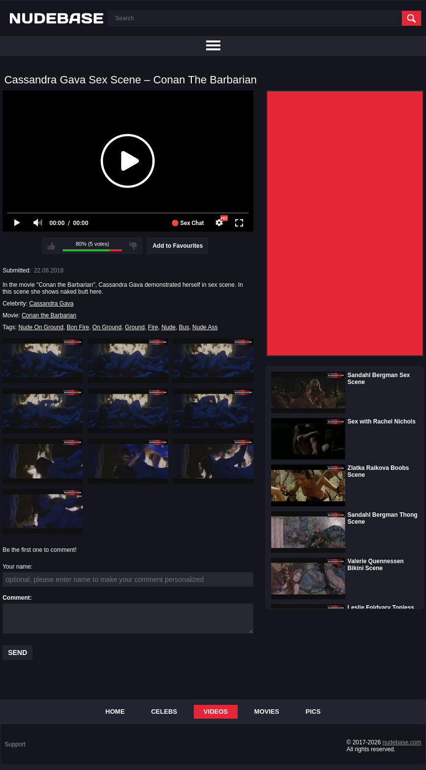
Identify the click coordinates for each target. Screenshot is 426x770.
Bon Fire (78, 327)
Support (15, 744)
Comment (16, 597)
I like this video (51, 245)
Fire (153, 327)
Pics (313, 711)
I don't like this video (133, 245)
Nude (168, 327)
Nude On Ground (40, 327)
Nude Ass (204, 327)
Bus (184, 327)
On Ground (106, 327)
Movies (267, 711)
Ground (134, 327)
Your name (16, 566)
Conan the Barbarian (49, 315)
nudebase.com (402, 742)
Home (115, 711)
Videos (216, 711)
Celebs (164, 711)
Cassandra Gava (51, 303)
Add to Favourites (177, 245)
